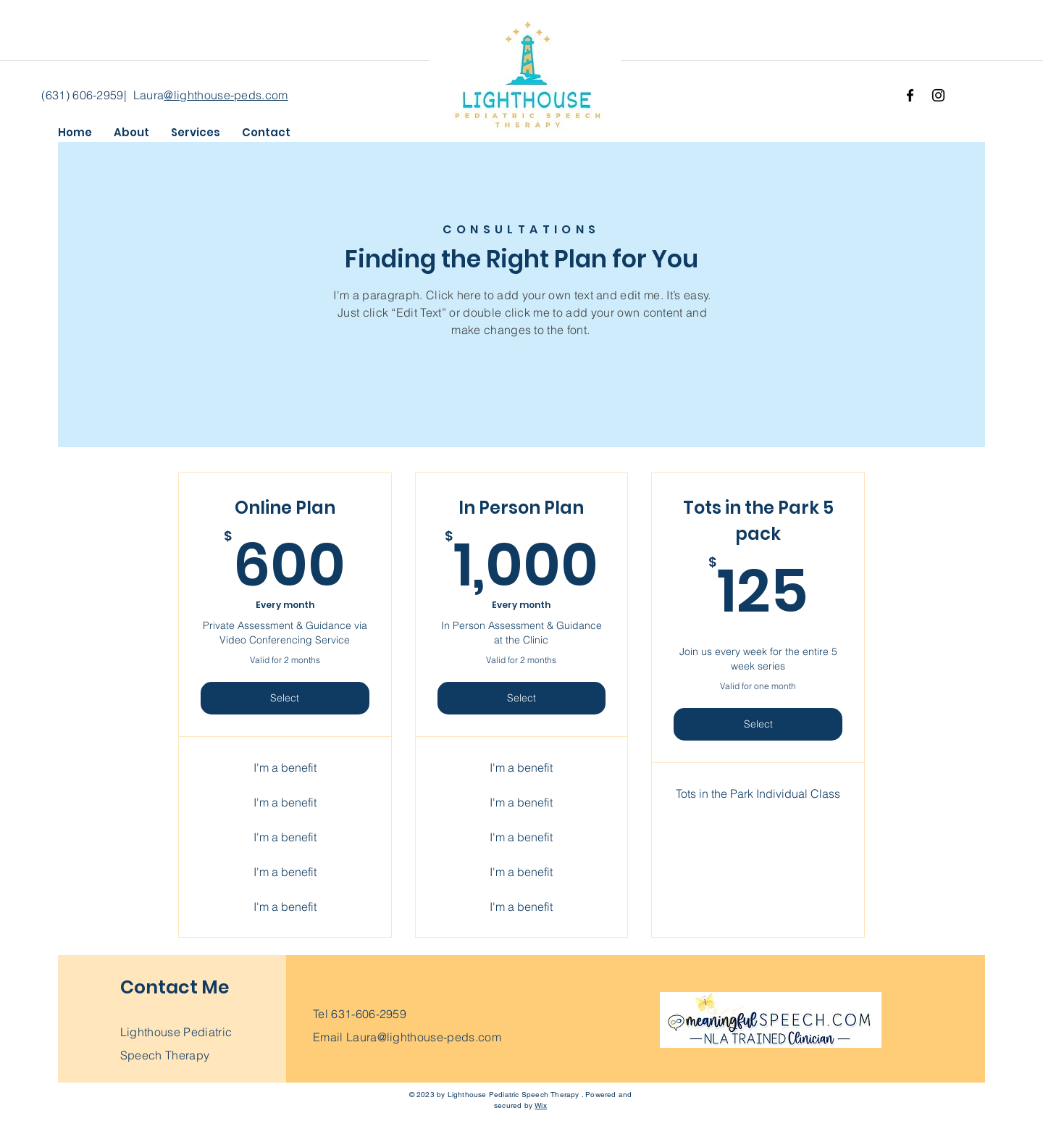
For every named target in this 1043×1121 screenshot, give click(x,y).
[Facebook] (910, 95)
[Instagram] (938, 95)
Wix (541, 1105)
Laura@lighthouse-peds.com (423, 1037)
